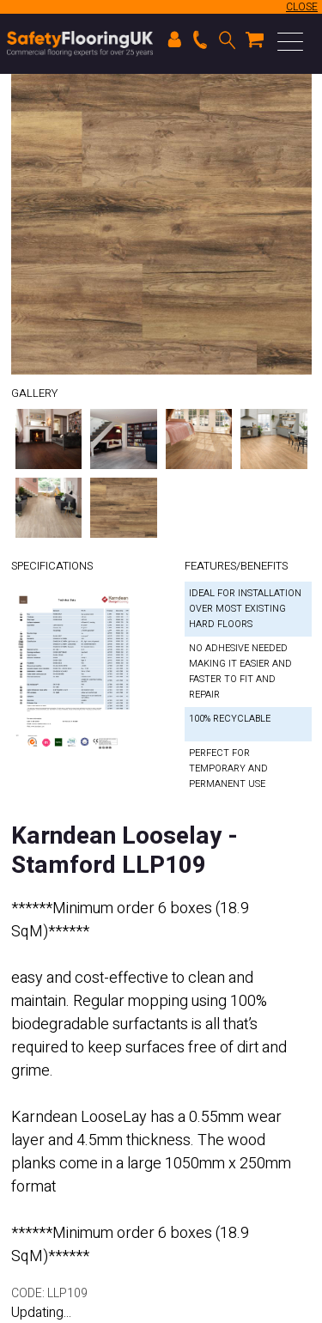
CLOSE (302, 7)
